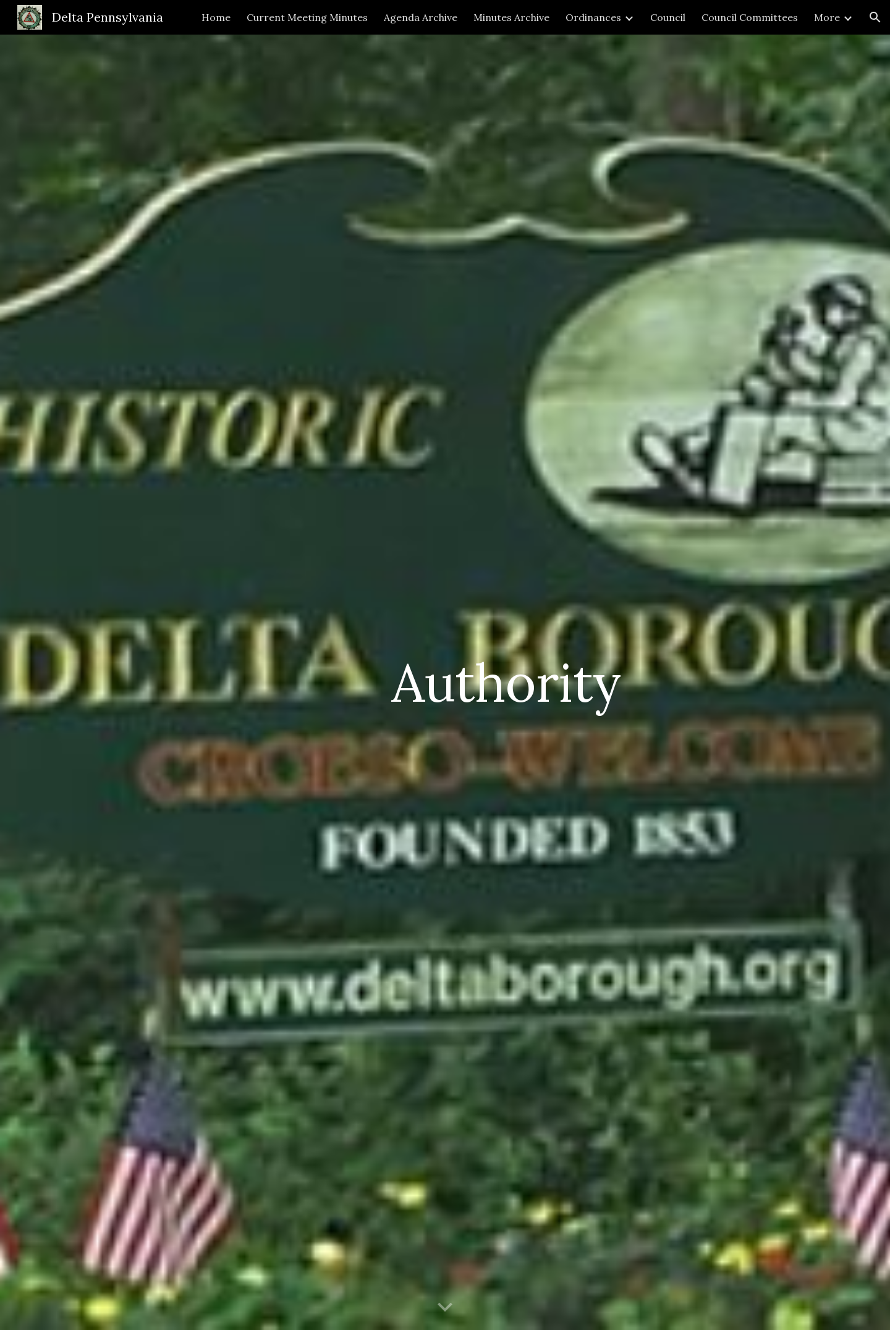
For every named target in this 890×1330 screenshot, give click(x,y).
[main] (506, 682)
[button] (875, 17)
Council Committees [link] (749, 17)
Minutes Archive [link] (511, 17)
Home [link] (216, 17)
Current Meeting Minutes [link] (307, 17)
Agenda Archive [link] (420, 17)
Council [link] (667, 17)
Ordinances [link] (593, 17)
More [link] (827, 17)
